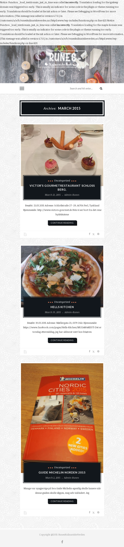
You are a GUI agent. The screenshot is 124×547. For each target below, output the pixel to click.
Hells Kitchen (62, 306)
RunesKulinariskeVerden (71, 534)
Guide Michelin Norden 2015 (62, 469)
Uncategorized (62, 180)
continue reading (62, 219)
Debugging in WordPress (91, 11)
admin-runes (71, 193)
